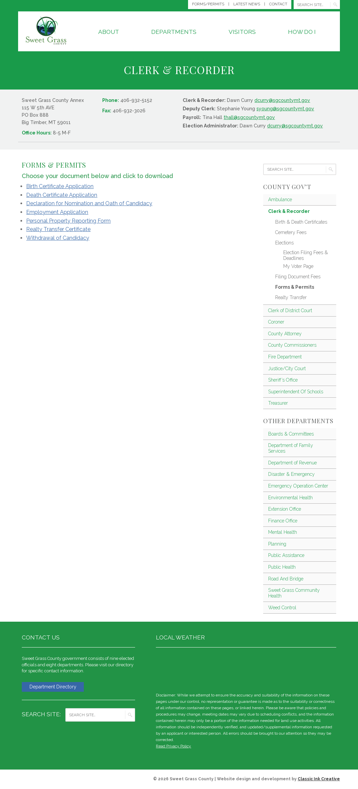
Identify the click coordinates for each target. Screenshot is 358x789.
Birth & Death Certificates (301, 222)
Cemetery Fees (290, 232)
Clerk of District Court (290, 310)
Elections (284, 242)
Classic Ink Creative (319, 779)
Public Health (282, 567)
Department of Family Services (290, 448)
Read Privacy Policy (173, 746)
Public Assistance (286, 555)
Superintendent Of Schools (295, 391)
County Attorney (285, 333)
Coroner (276, 322)
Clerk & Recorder (289, 211)
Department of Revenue (292, 462)
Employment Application (57, 212)
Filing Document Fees (297, 276)
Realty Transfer (291, 297)
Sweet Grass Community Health (294, 593)
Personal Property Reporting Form (68, 221)
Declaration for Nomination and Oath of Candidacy (89, 203)
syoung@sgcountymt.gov (285, 108)
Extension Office (284, 509)
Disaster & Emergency (291, 474)
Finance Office (282, 520)
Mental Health (282, 532)
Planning (277, 544)
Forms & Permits (294, 287)
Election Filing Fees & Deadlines (305, 255)
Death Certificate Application (61, 195)
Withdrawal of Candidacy (57, 238)
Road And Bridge (285, 578)
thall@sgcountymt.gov (249, 117)
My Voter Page (298, 266)
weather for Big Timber (333, 668)
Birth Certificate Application (60, 186)
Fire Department (285, 356)
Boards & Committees (291, 434)
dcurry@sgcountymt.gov (282, 100)
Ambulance (280, 199)
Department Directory (55, 687)
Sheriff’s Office (283, 380)
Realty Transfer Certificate (58, 229)
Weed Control (282, 607)
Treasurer (278, 403)
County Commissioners (292, 345)
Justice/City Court (287, 368)
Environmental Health (290, 497)
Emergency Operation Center (298, 486)
